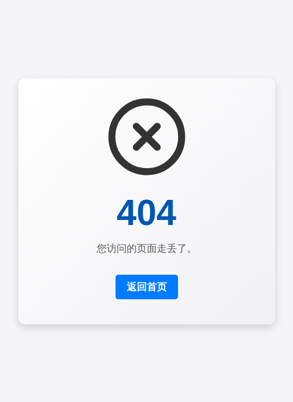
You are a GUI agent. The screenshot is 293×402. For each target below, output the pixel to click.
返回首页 (147, 287)
